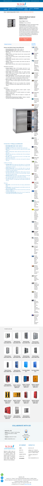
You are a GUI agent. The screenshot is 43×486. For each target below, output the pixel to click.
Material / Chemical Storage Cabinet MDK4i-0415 (26, 386)
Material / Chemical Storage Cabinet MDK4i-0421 (7, 417)
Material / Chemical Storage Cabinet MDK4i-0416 (35, 386)
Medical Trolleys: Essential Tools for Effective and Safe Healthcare (36, 194)
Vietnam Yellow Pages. (28, 484)
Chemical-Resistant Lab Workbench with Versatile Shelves (36, 250)
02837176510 (25, 38)
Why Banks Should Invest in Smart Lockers (36, 56)
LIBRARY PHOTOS (26, 9)
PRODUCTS (13, 8)
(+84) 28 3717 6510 (12, 436)
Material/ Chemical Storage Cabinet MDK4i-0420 (35, 402)
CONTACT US (31, 9)
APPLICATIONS (20, 8)
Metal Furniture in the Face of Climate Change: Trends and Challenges (36, 225)
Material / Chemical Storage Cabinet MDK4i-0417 (7, 402)
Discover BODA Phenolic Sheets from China (36, 278)
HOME (5, 9)
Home (5, 12)
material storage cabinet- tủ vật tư (13, 12)
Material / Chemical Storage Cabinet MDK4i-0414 (16, 386)
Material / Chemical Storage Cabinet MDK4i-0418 (16, 402)
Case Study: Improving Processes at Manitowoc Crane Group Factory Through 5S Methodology (36, 65)
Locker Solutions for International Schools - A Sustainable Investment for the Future (36, 166)
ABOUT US (9, 9)
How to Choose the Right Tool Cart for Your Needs (36, 113)
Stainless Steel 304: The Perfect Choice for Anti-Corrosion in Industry (36, 269)
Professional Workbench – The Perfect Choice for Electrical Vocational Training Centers (36, 214)
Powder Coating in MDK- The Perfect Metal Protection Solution (36, 260)
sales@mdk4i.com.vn (11, 438)
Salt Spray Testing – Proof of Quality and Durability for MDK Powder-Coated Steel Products (36, 85)
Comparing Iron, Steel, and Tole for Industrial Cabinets (36, 75)
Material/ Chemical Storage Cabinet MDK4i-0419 (26, 402)
